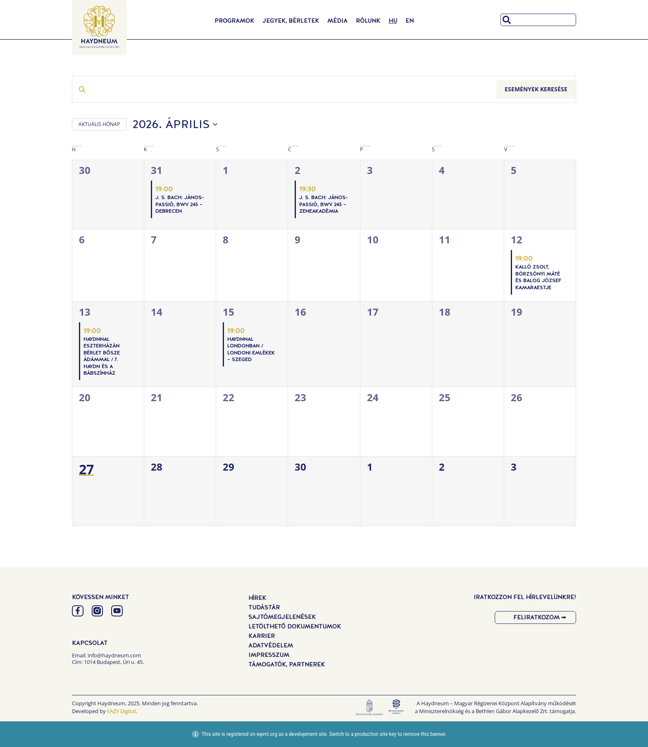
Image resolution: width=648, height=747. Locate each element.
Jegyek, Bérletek (290, 20)
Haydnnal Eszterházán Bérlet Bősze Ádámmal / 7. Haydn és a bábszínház (101, 356)
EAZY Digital (121, 711)
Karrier (261, 636)
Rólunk (368, 20)
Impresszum (268, 655)
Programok (234, 20)
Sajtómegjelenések (282, 617)
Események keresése (536, 89)
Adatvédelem (270, 645)
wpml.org (267, 734)
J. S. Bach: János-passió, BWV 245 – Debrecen (179, 204)
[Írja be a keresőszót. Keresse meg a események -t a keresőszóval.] (284, 89)
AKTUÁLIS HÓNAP (99, 124)
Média (337, 20)
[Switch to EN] (409, 20)
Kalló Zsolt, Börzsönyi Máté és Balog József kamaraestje (538, 277)
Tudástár (264, 607)
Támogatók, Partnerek (286, 664)
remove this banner (424, 734)
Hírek (257, 598)
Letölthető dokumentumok (294, 626)
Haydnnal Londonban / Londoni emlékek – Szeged (251, 349)
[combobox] (538, 20)
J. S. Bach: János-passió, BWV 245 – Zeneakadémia (323, 204)
